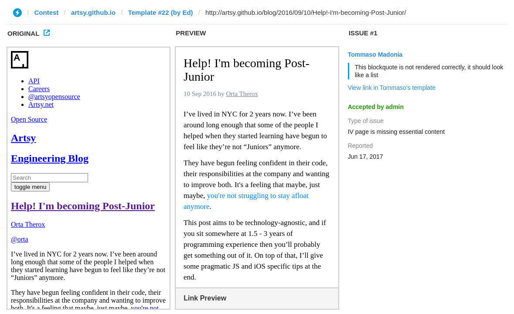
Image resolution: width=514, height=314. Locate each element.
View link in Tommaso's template (392, 87)
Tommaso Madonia (375, 54)
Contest (46, 12)
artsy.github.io (93, 12)
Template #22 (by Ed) (160, 12)
